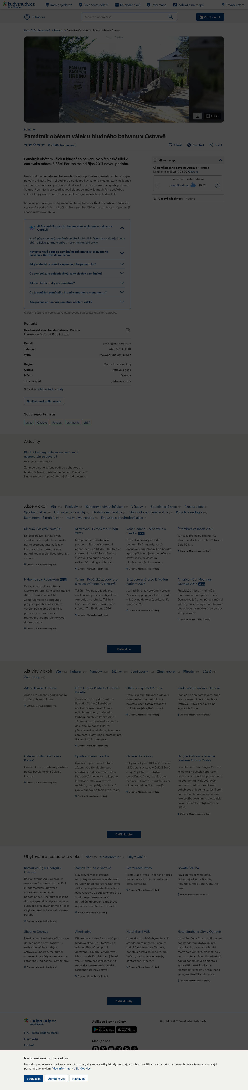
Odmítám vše (56, 1078)
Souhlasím (34, 1078)
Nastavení (78, 1078)
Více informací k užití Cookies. (71, 1068)
